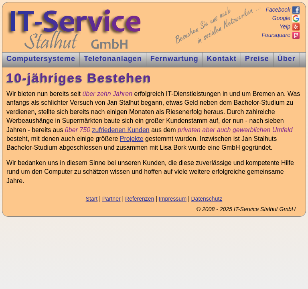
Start (92, 198)
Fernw (174, 59)
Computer (40, 59)
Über (287, 59)
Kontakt (222, 59)
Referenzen (139, 198)
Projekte (132, 138)
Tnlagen (113, 59)
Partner (111, 198)
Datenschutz (206, 198)
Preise (257, 59)
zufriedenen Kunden (120, 129)
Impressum (172, 198)
